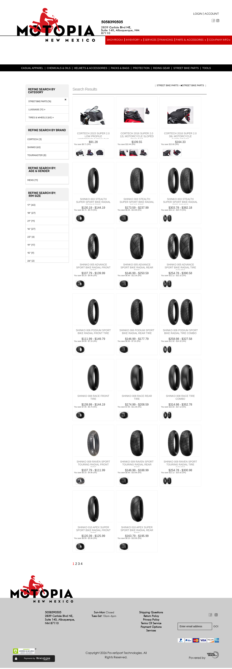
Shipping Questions (151, 613)
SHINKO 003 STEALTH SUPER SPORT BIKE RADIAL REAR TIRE (137, 203)
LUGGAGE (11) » (36, 110)
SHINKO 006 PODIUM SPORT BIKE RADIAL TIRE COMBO (180, 333)
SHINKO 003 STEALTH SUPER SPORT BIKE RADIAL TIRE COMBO (180, 203)
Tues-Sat (104, 617)
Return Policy (151, 617)
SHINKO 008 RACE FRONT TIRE (93, 398)
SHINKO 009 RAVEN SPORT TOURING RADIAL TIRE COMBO (180, 465)
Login (197, 14)
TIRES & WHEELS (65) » (40, 118)
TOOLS (206, 68)
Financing (166, 39)
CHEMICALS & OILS (59, 68)
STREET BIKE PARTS (186, 68)
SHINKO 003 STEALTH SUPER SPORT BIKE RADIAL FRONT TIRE (93, 203)
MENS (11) (32, 181)
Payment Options (151, 628)
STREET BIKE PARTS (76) (39, 102)
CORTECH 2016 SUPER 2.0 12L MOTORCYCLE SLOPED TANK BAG (137, 137)
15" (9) (30, 254)
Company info (219, 39)
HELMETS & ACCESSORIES (90, 68)
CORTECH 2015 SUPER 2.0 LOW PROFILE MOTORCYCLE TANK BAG (93, 137)
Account (211, 14)
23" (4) (30, 238)
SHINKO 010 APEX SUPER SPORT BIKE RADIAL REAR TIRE (137, 531)
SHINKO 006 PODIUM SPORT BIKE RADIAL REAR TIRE (136, 333)
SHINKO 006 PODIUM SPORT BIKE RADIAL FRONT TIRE (93, 333)
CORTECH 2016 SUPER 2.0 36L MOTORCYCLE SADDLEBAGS (180, 137)
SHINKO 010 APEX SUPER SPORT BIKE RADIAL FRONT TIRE (93, 531)
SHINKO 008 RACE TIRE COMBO (180, 398)
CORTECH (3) (34, 140)
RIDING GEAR (161, 68)
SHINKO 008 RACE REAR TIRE (137, 398)
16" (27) (31, 230)
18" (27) (31, 214)
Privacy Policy (151, 620)
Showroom (115, 39)
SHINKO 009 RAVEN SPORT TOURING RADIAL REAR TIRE (137, 465)
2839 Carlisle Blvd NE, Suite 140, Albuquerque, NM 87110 (120, 30)
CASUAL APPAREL (32, 68)
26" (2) (30, 262)
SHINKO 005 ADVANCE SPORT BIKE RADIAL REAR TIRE (137, 268)
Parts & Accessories (191, 39)
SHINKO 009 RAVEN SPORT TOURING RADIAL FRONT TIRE (93, 465)
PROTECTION (141, 68)
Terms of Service (151, 624)
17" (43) (31, 206)
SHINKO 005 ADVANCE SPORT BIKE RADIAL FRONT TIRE (93, 268)
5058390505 (112, 22)
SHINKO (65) (34, 148)
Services (150, 39)
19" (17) (31, 246)
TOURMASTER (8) (36, 156)
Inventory (134, 39)
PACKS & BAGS (120, 68)
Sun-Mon (104, 613)
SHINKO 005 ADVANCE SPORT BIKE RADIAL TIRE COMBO (180, 268)
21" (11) (31, 222)
